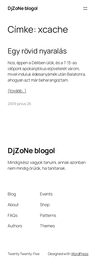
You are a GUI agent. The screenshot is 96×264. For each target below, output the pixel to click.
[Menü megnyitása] (85, 8)
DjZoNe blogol (23, 8)
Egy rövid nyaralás (37, 51)
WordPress (79, 253)
